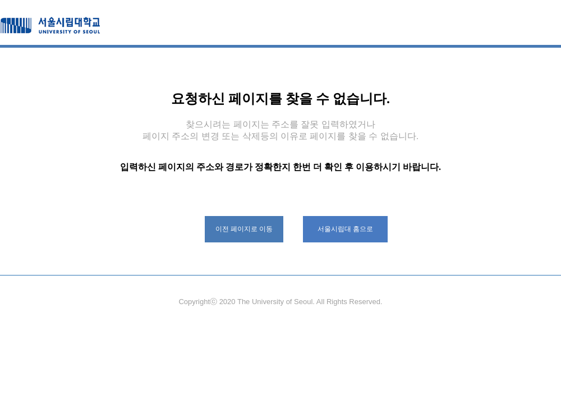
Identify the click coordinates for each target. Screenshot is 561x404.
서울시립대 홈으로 (345, 229)
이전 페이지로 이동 (244, 229)
